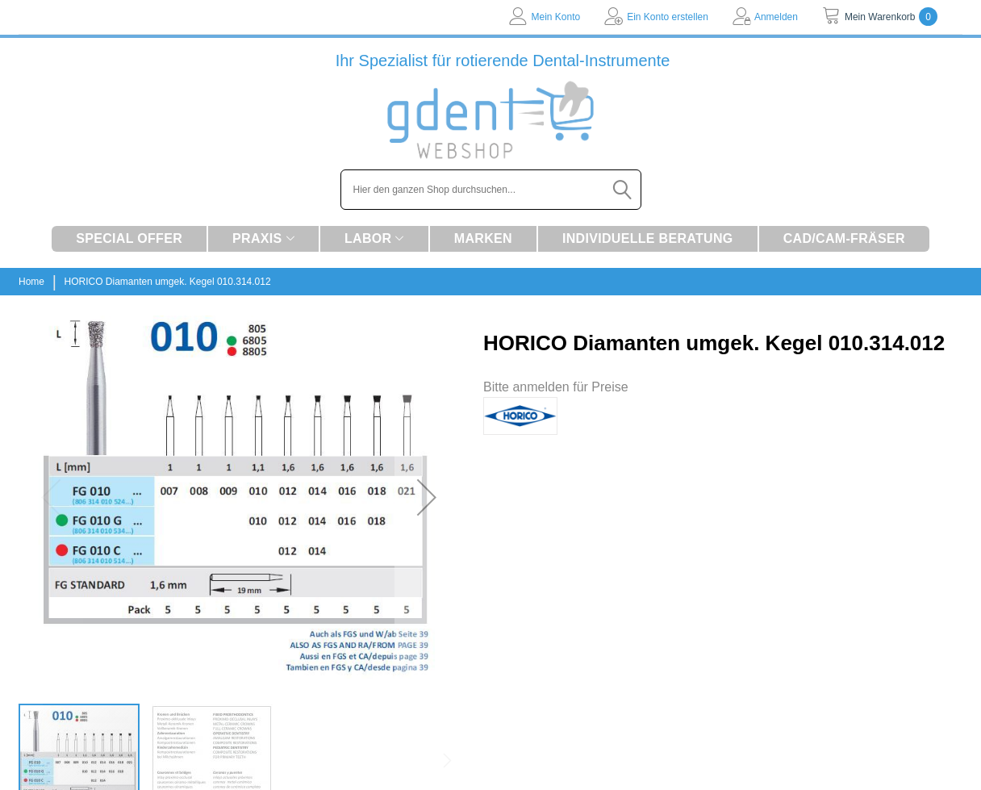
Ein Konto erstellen (667, 17)
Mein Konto (555, 17)
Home (31, 281)
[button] (426, 497)
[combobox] (490, 189)
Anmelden (776, 17)
